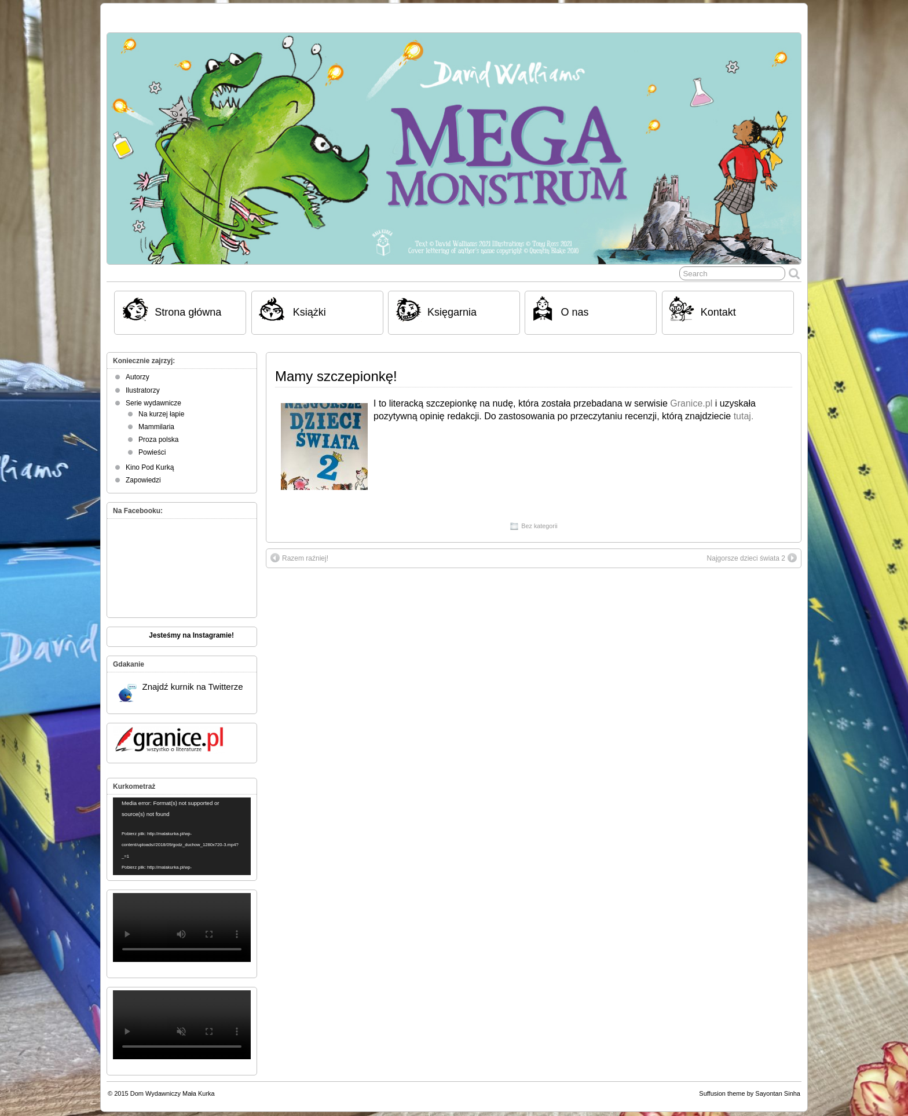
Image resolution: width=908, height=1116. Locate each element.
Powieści (152, 452)
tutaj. (742, 416)
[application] (182, 836)
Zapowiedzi (143, 480)
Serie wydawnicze (153, 403)
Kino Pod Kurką (150, 467)
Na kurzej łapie (161, 414)
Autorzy (137, 377)
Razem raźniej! (299, 557)
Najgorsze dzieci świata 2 (752, 557)
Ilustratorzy (143, 390)
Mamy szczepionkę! (336, 376)
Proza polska (158, 440)
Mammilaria (156, 427)
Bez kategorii (539, 525)
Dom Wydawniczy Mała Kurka (172, 1093)
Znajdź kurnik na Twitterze (180, 692)
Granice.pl (691, 403)
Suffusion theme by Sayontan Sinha (749, 1093)
